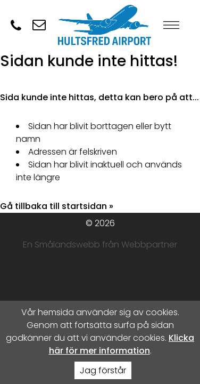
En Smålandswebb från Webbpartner (100, 244)
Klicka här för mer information (122, 344)
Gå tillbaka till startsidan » (56, 206)
